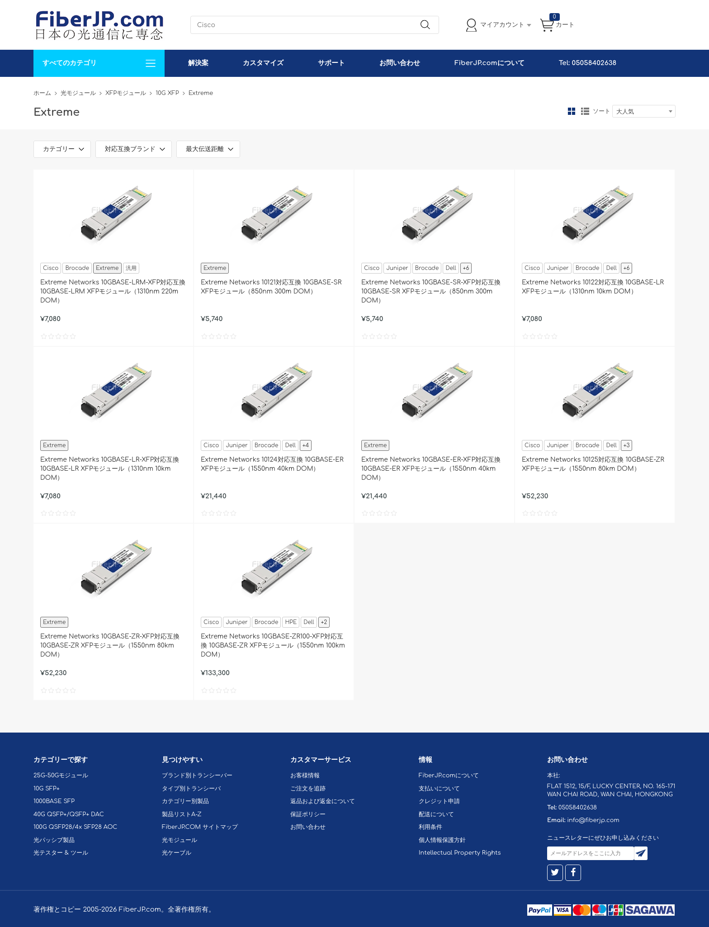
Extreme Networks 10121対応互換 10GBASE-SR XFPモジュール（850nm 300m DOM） (271, 287)
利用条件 (430, 827)
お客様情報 (305, 775)
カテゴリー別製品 (185, 801)
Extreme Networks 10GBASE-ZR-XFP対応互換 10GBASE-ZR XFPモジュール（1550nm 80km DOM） (110, 645)
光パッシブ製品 (54, 840)
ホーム (42, 93)
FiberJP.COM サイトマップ (200, 827)
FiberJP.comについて (489, 63)
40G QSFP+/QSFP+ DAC (68, 814)
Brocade (77, 268)
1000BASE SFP (54, 801)
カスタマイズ (263, 63)
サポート (331, 63)
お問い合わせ (399, 63)
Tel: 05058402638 (587, 63)
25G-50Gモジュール (60, 775)
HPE (291, 622)
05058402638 (577, 807)
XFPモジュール (125, 93)
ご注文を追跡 (308, 788)
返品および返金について (322, 801)
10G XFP (167, 93)
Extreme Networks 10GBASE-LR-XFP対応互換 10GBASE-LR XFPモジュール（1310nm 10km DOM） (109, 468)
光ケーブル (176, 853)
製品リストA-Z (182, 814)
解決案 (198, 63)
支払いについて (439, 788)
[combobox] (644, 111)
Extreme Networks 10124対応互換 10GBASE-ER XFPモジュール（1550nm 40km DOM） (272, 464)
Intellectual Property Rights (460, 853)
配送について (436, 814)
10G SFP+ (46, 788)
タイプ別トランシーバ (191, 788)
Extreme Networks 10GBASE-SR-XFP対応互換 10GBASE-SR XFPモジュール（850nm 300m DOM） (431, 291)
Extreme (107, 268)
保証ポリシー (308, 814)
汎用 (131, 268)
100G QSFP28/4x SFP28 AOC (75, 827)
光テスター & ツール (60, 853)
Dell (450, 268)
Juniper (397, 268)
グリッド (571, 111)
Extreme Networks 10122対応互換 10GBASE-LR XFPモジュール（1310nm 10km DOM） (593, 287)
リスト (585, 111)
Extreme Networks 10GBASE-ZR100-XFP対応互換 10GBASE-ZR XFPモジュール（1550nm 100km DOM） (273, 645)
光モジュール (78, 93)
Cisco (50, 268)
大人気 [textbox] (625, 112)
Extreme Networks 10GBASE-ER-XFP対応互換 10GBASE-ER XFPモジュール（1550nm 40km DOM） (431, 468)
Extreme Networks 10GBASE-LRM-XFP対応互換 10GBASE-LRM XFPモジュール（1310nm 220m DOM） (112, 291)
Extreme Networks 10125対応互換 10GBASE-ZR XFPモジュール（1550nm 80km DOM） (593, 464)
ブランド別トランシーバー (197, 775)
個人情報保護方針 (442, 840)
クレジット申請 (439, 801)
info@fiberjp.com (593, 820)
